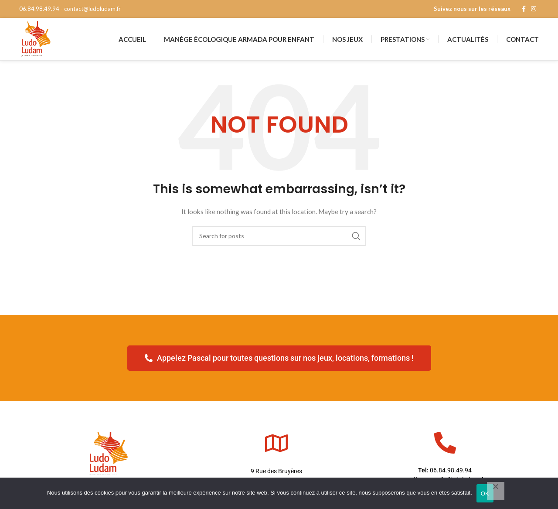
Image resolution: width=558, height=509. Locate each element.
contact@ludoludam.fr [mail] (92, 8)
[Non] (495, 491)
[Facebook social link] (523, 9)
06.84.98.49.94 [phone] (39, 8)
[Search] (279, 247)
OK (485, 493)
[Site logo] (40, 44)
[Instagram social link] (533, 9)
